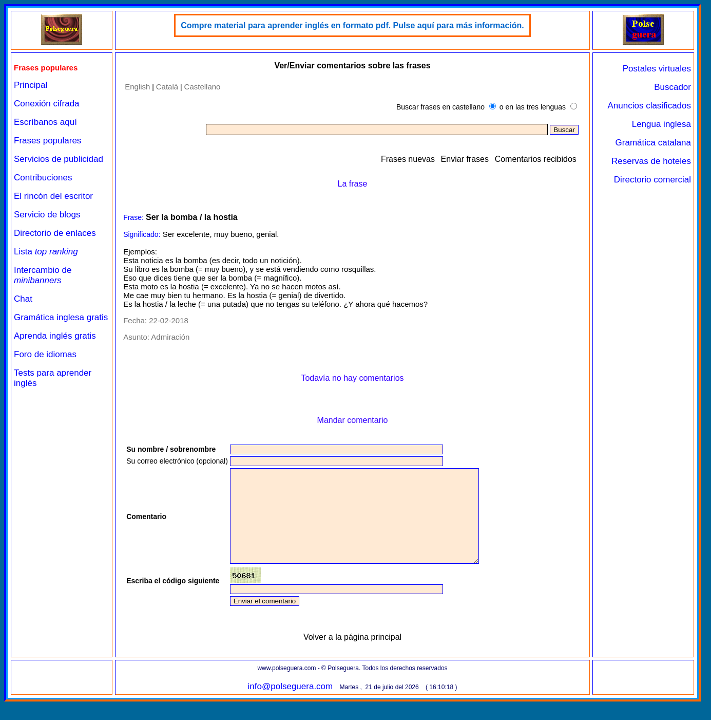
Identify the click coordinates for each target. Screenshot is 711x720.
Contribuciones (43, 177)
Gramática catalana (653, 142)
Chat (23, 299)
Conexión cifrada (47, 103)
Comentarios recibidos (536, 159)
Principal (30, 85)
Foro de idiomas (45, 354)
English (137, 86)
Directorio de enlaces (55, 233)
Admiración (170, 337)
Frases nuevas (408, 159)
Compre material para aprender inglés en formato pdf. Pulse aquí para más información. (352, 25)
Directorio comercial (652, 179)
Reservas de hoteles (651, 161)
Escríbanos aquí (45, 122)
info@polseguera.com (290, 705)
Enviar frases (465, 159)
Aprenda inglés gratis (55, 336)
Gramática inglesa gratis (61, 317)
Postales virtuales (657, 68)
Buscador (672, 87)
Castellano (202, 86)
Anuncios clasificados (649, 105)
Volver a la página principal (352, 655)
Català (167, 86)
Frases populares (47, 140)
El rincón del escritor (53, 196)
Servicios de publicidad (58, 159)
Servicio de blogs (47, 214)
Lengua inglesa (661, 124)
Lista (46, 251)
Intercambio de (42, 275)
